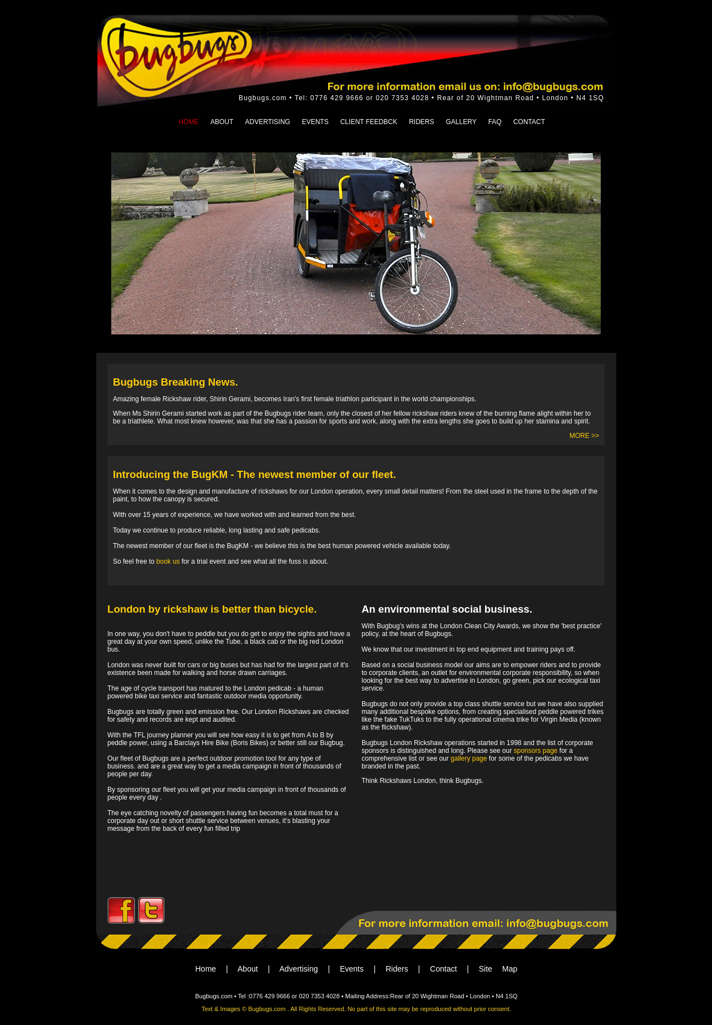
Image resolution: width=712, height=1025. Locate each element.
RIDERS (421, 122)
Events (352, 968)
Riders (396, 968)
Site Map (498, 968)
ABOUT (221, 122)
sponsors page (534, 751)
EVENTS (315, 122)
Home (205, 968)
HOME (189, 122)
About (248, 968)
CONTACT (529, 122)
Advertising (298, 968)
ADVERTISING (267, 122)
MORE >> (584, 436)
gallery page (469, 758)
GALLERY (461, 122)
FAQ (495, 122)
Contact (443, 968)
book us (167, 561)
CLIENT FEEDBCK (368, 122)
